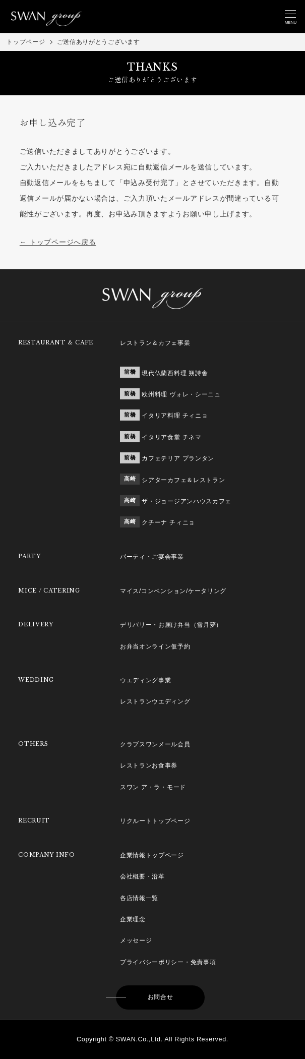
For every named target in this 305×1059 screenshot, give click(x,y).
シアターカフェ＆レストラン (183, 480)
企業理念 (133, 919)
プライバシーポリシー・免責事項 (168, 962)
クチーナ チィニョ (168, 522)
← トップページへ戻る (58, 242)
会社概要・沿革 (142, 876)
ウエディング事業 (145, 680)
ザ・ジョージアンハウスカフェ (186, 501)
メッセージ (136, 940)
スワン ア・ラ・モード (153, 787)
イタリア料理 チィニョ (175, 415)
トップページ (26, 41)
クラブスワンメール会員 (155, 744)
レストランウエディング (155, 701)
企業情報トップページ (152, 855)
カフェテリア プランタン (178, 458)
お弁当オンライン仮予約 (155, 646)
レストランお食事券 (148, 765)
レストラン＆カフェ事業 (155, 342)
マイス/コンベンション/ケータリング (173, 591)
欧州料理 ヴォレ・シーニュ (181, 394)
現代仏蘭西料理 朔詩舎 (175, 373)
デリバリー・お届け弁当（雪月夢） (171, 624)
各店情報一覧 (139, 898)
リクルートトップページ (155, 821)
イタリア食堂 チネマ (171, 437)
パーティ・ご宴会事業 (152, 556)
